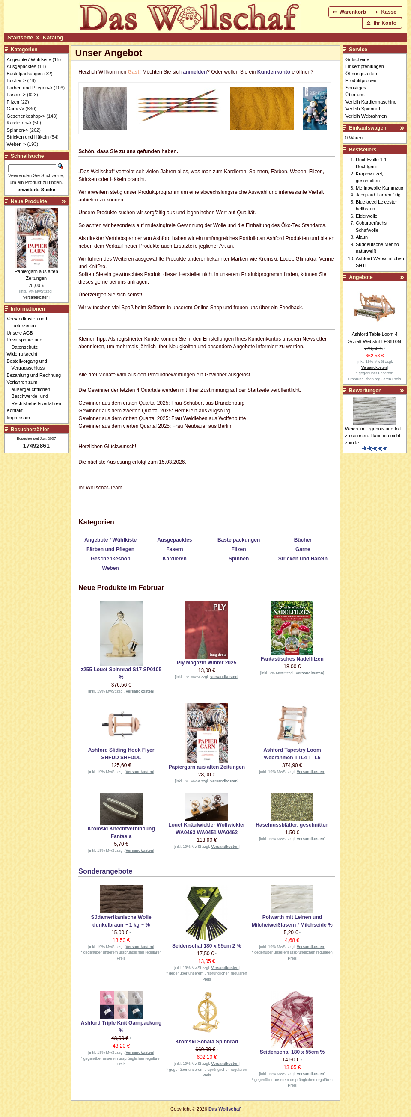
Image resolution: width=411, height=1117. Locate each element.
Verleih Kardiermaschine (370, 101)
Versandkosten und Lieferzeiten (29, 322)
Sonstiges (355, 87)
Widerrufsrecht (25, 353)
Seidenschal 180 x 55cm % (292, 1052)
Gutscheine (357, 59)
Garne (302, 549)
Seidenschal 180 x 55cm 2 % (206, 946)
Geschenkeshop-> (26, 116)
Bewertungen (365, 391)
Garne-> (15, 108)
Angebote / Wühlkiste (110, 540)
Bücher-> (16, 80)
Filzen (239, 549)
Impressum (21, 417)
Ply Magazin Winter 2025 (206, 663)
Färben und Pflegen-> (30, 87)
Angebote (360, 277)
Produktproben (360, 80)
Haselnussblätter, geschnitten (292, 825)
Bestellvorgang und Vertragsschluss (29, 365)
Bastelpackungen (238, 540)
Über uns (355, 94)
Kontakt (17, 410)
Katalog (52, 37)
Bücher (303, 540)
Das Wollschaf (224, 1108)
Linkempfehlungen (364, 66)
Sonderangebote (105, 871)
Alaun (362, 237)
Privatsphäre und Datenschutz (27, 343)
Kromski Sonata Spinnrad (206, 1042)
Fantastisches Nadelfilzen (292, 659)
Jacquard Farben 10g (378, 194)
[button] (350, 12)
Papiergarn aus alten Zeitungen (206, 767)
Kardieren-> (19, 122)
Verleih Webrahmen (366, 116)
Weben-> (16, 144)
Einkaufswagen (367, 128)
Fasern (174, 549)
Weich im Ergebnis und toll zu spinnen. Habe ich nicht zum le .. (373, 435)
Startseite (20, 37)
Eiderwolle (367, 216)
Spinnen (239, 559)
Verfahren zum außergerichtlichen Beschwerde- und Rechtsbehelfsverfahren (36, 392)
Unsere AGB (22, 332)
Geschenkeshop (111, 559)
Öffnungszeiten (361, 73)
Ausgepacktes (174, 540)
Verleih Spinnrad (362, 108)
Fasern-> (16, 94)
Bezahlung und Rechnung (36, 375)
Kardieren (175, 559)
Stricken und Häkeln (303, 559)
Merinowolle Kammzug (379, 187)
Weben (110, 568)
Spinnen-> (17, 130)
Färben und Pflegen (110, 549)
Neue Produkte (29, 201)
